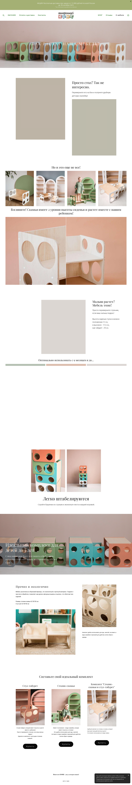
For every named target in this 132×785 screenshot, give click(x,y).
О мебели (117, 19)
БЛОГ (97, 19)
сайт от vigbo (66, 781)
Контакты (15, 21)
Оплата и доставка (30, 18)
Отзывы (106, 19)
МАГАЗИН (15, 18)
